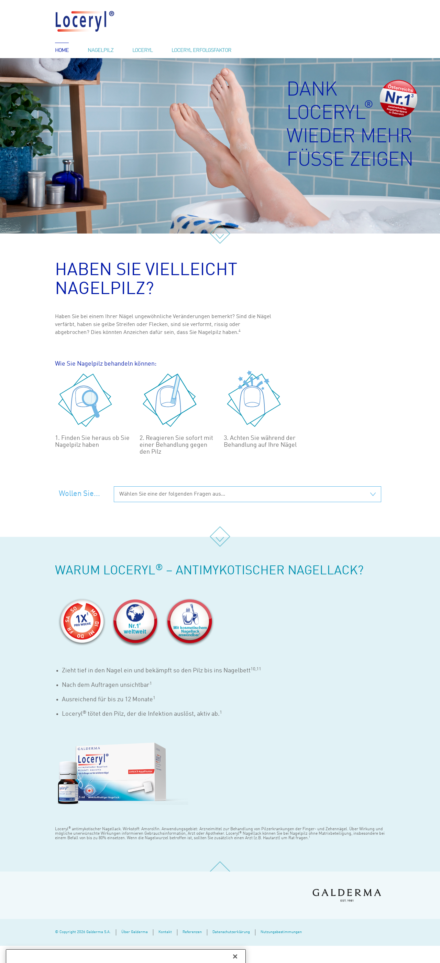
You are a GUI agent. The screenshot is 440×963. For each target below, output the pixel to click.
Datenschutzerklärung (231, 932)
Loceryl (142, 50)
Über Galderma (134, 932)
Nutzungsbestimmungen (281, 932)
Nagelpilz (100, 50)
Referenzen (192, 932)
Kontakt (165, 932)
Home (62, 50)
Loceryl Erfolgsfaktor (201, 50)
